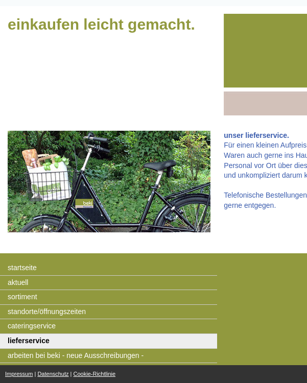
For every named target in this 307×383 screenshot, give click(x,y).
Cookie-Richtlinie (95, 374)
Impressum (19, 374)
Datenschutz (52, 374)
